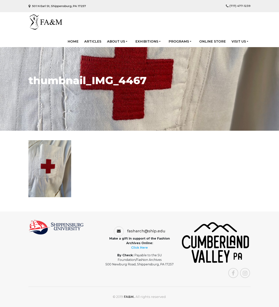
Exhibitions (148, 41)
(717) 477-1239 (238, 6)
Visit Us (240, 41)
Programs (180, 41)
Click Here (139, 247)
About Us (117, 41)
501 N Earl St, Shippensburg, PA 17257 (57, 6)
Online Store (212, 41)
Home (73, 41)
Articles (92, 41)
